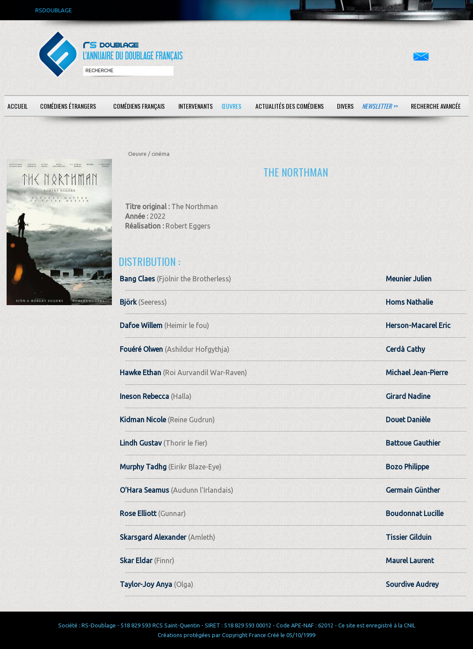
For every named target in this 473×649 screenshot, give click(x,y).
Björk (129, 302)
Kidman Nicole (143, 420)
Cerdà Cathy (405, 349)
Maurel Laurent (410, 560)
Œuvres (231, 106)
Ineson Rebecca (144, 396)
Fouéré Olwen (141, 349)
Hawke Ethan (140, 372)
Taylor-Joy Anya (146, 584)
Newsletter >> (379, 106)
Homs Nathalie (409, 302)
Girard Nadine (408, 396)
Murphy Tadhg (143, 467)
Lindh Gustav (141, 443)
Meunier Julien (409, 279)
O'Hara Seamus (144, 490)
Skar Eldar (136, 560)
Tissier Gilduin (409, 537)
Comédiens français (139, 106)
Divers (345, 106)
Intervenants (195, 106)
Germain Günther (413, 490)
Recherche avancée (436, 106)
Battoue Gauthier (413, 443)
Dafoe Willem (141, 325)
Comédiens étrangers (68, 106)
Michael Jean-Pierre (417, 372)
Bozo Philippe (407, 467)
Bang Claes (137, 279)
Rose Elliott (138, 513)
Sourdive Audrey (412, 584)
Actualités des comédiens (289, 106)
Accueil (17, 106)
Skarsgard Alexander (153, 537)
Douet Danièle (408, 420)
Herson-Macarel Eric (418, 325)
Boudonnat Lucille (414, 513)
